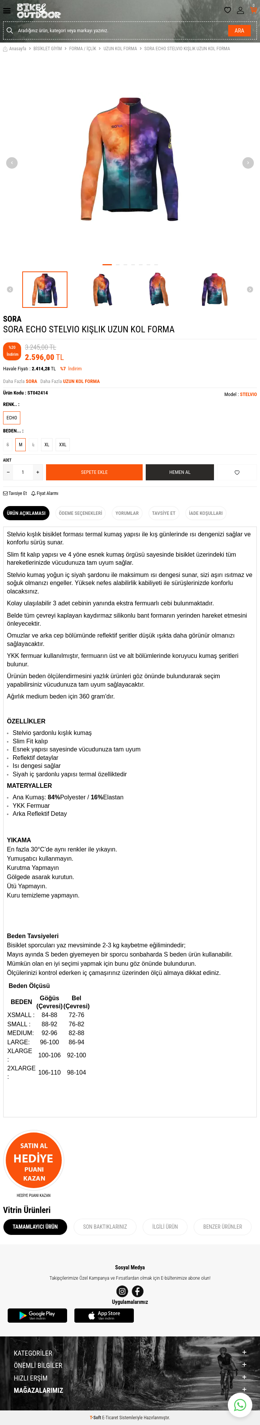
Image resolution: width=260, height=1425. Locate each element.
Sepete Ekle (94, 472)
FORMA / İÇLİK (82, 48)
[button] (107, 264)
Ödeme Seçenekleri (80, 513)
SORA (12, 319)
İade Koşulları (206, 513)
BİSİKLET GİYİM (47, 48)
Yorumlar (126, 513)
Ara (239, 30)
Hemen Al (180, 472)
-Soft (96, 1417)
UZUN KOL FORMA (120, 48)
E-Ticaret (110, 1417)
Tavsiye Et (15, 493)
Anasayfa (14, 48)
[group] (130, 159)
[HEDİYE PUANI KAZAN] (33, 1164)
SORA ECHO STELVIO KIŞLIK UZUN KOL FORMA (187, 48)
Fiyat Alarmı (44, 493)
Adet (7, 460)
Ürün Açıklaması (26, 513)
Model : (240, 394)
